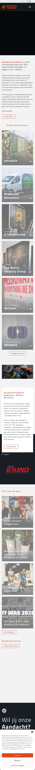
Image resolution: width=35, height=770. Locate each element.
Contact (22, 1)
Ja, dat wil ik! (8, 116)
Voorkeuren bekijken (17, 766)
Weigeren (17, 760)
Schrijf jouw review (10, 646)
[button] (32, 732)
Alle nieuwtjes (9, 632)
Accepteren (17, 755)
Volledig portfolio (17, 353)
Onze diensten (11, 501)
